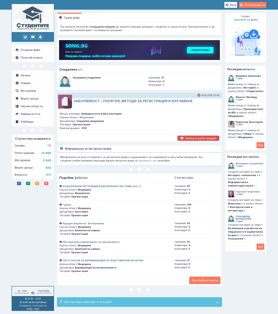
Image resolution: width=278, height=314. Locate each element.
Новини (23, 83)
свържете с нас (147, 160)
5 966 (47, 160)
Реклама (44, 291)
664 (48, 168)
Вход (230, 4)
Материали (26, 91)
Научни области (29, 106)
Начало (23, 75)
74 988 (46, 153)
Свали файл (69, 17)
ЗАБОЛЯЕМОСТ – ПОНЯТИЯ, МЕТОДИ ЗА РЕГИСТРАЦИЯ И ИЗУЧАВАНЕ (133, 101)
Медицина (87, 117)
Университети (28, 114)
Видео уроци (27, 98)
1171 (48, 175)
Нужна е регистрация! (198, 138)
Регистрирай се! (252, 4)
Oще (260, 145)
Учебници (24, 121)
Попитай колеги (29, 57)
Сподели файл (28, 50)
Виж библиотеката (205, 280)
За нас (21, 291)
